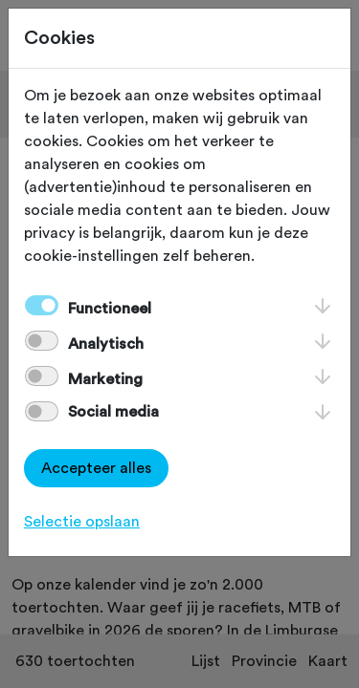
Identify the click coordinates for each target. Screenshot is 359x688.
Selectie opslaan (82, 521)
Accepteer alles (96, 468)
